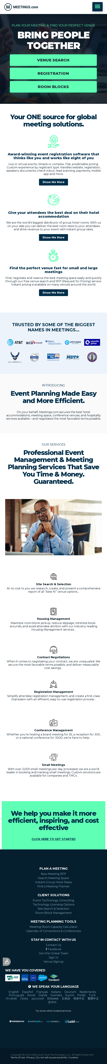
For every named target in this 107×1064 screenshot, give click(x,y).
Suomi (69, 995)
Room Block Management (53, 912)
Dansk (43, 995)
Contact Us (53, 945)
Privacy (31, 1057)
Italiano (56, 992)
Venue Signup (54, 961)
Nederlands (88, 992)
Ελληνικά (52, 998)
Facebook (53, 949)
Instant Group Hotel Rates (53, 882)
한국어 (52, 1002)
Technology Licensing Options (53, 904)
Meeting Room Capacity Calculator (53, 927)
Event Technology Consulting (53, 900)
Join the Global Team (53, 953)
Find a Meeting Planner (53, 886)
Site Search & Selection (53, 908)
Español (27, 992)
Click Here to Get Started (54, 839)
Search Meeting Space (53, 878)
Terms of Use (18, 1057)
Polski (81, 995)
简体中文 (78, 998)
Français (42, 992)
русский (38, 998)
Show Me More (53, 182)
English (14, 992)
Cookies (73, 1057)
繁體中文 (93, 998)
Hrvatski (11, 998)
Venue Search (53, 60)
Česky (24, 998)
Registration (53, 73)
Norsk (31, 995)
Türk (92, 995)
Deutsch (70, 992)
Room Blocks (53, 86)
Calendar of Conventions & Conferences (53, 931)
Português (16, 995)
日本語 (66, 998)
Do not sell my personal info (51, 1057)
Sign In (53, 957)
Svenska (56, 995)
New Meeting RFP (53, 874)
